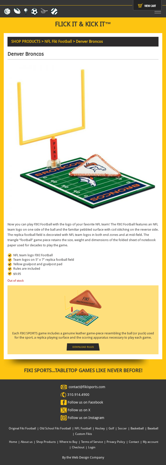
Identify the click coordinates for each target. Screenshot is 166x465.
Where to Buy (68, 442)
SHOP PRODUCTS (25, 41)
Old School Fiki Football (55, 428)
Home (13, 442)
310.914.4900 (78, 395)
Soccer (122, 428)
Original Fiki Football (22, 428)
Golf (111, 428)
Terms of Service (92, 442)
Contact (134, 442)
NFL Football (83, 428)
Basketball (137, 428)
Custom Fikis (83, 434)
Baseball (153, 428)
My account (150, 442)
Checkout (78, 447)
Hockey (100, 428)
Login (91, 447)
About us (26, 442)
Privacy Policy (116, 442)
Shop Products (46, 442)
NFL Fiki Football (58, 41)
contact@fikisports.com (87, 387)
